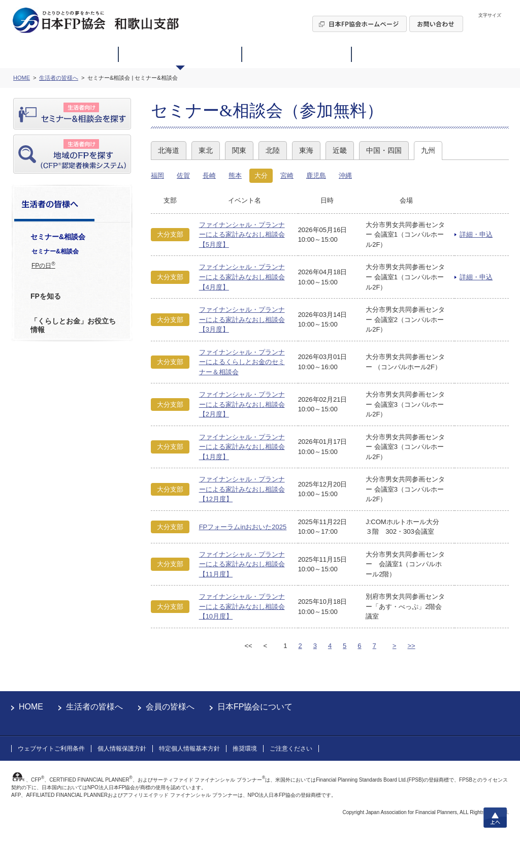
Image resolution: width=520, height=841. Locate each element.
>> (411, 646)
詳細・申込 (476, 234)
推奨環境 (245, 748)
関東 (239, 150)
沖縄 (345, 175)
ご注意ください (291, 748)
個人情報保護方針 (122, 748)
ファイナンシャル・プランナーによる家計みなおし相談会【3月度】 (242, 319)
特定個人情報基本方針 (189, 748)
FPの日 (43, 265)
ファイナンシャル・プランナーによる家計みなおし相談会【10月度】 (242, 606)
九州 (428, 150)
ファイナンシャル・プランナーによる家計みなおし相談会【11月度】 (242, 564)
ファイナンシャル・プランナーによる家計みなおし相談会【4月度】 (242, 276)
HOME (31, 706)
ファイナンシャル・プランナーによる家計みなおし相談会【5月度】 (242, 234)
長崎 (209, 175)
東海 (306, 150)
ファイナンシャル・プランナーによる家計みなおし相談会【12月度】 (242, 489)
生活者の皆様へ (94, 706)
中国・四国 (384, 150)
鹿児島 (316, 175)
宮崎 (287, 175)
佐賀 (183, 175)
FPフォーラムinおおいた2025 (243, 527)
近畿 (340, 150)
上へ (495, 817)
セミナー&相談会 (55, 251)
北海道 (168, 150)
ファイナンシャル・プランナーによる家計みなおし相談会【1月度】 (242, 447)
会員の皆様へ (170, 706)
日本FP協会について (254, 706)
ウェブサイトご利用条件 (51, 748)
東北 (206, 150)
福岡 (157, 175)
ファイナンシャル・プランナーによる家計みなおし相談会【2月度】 (242, 404)
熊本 (235, 175)
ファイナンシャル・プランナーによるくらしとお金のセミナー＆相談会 (242, 362)
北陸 (273, 150)
